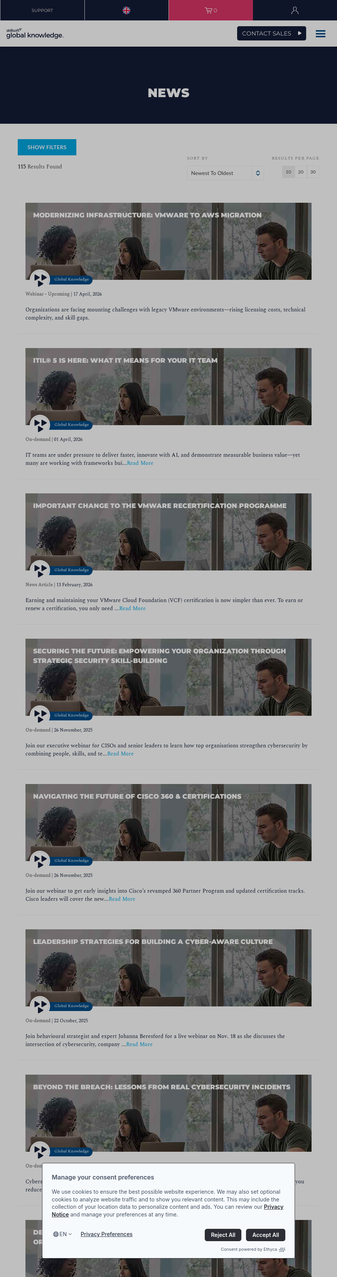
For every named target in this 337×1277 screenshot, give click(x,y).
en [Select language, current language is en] (63, 1234)
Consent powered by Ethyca (253, 1249)
